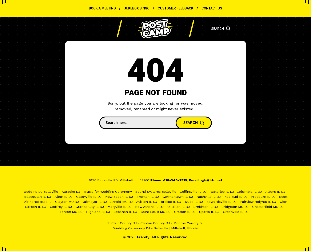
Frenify (143, 237)
